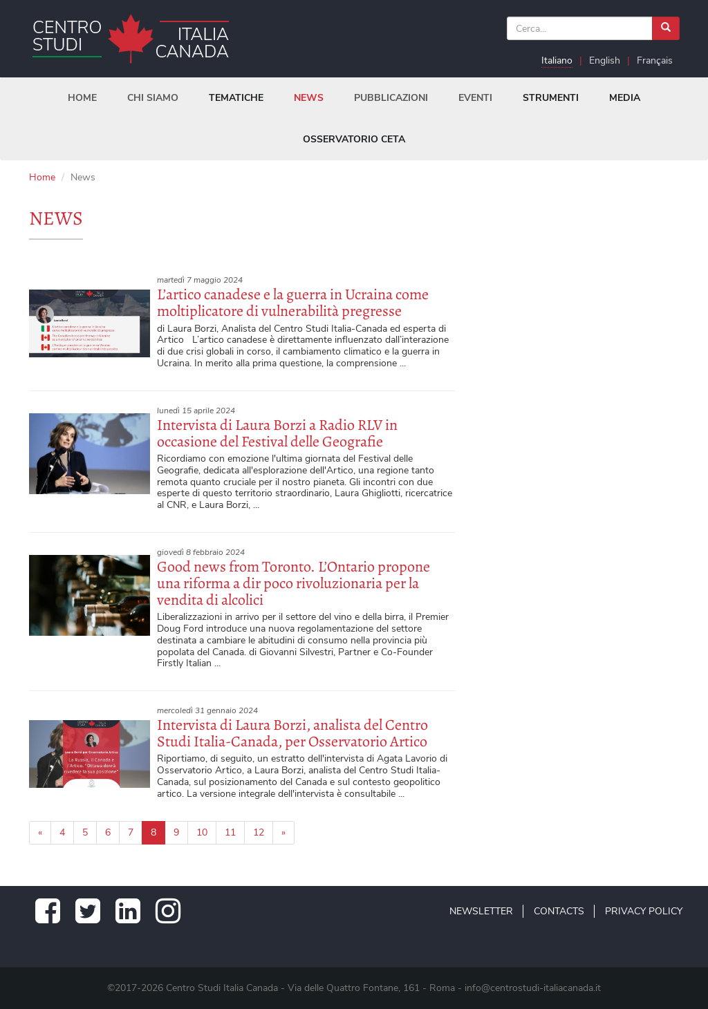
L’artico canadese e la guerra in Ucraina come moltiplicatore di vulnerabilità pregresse (293, 302)
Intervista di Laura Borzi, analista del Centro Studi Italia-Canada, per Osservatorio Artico (292, 733)
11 (230, 832)
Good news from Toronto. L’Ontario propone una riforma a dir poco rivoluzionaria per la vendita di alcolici (293, 583)
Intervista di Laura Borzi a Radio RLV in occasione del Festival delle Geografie (277, 433)
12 (258, 832)
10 (201, 832)
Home (42, 177)
